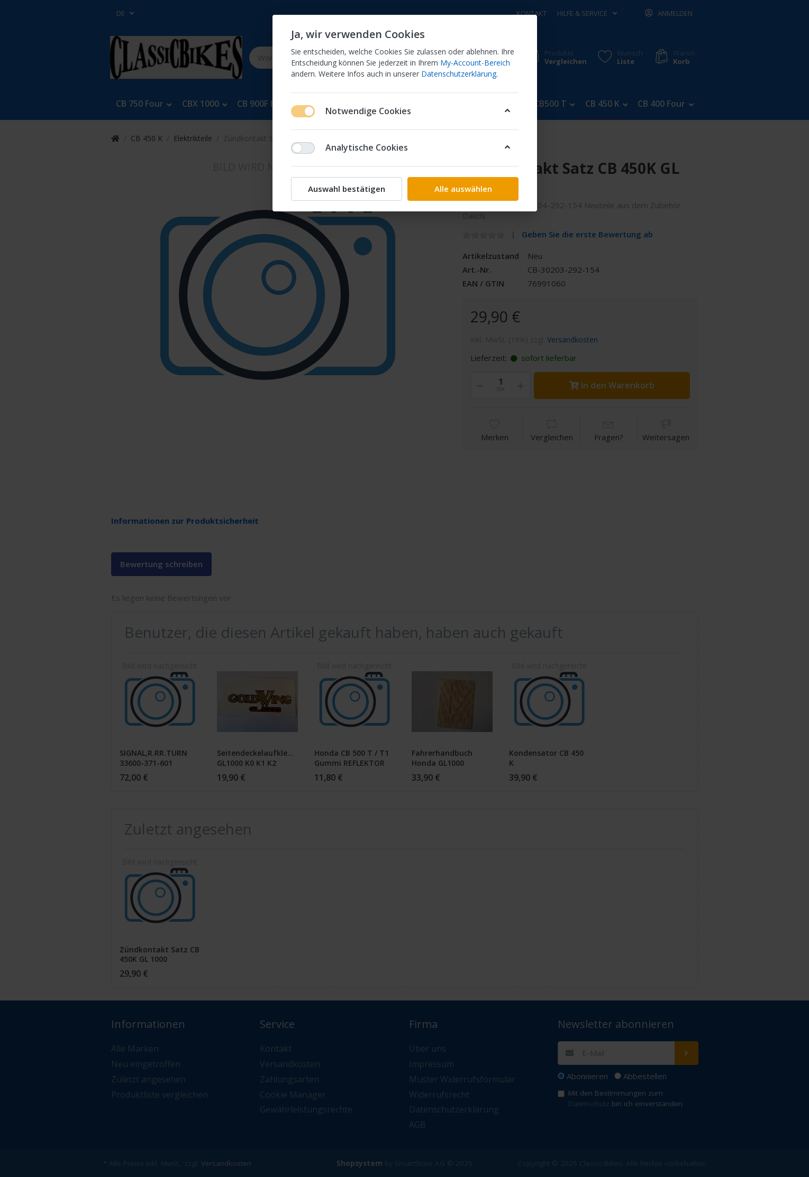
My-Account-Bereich (475, 63)
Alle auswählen (463, 188)
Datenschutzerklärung (458, 74)
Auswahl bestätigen (346, 188)
